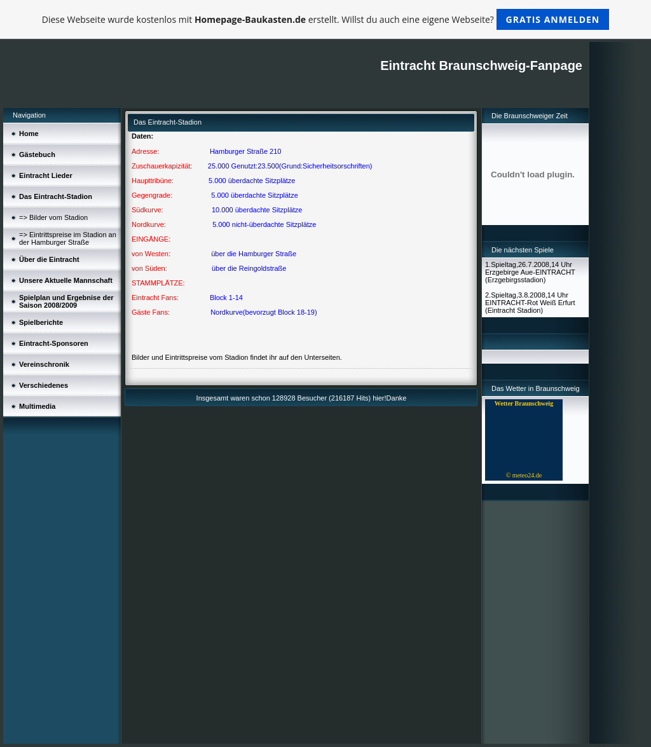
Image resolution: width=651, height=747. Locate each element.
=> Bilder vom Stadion (53, 217)
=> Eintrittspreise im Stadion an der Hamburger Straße (67, 238)
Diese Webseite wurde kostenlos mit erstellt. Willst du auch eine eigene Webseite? (326, 19)
